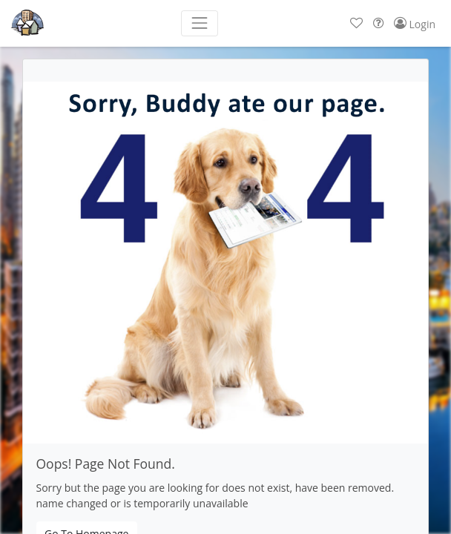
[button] (356, 23)
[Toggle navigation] (199, 23)
